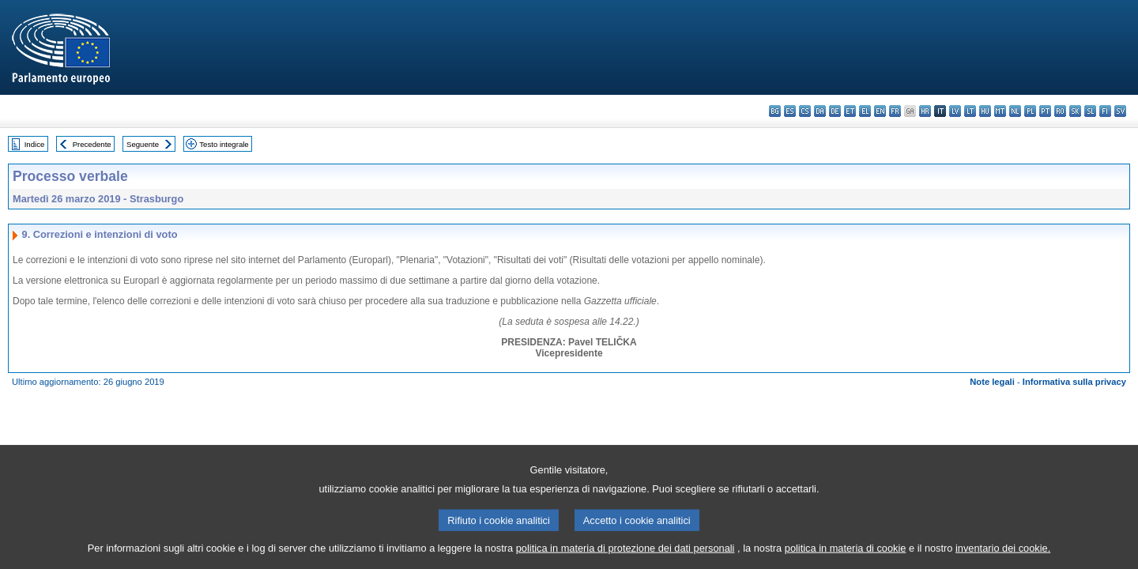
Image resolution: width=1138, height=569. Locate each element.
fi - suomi (1105, 111)
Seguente (142, 144)
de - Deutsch (835, 111)
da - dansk (820, 111)
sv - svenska (1120, 111)
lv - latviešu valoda (955, 111)
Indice (34, 144)
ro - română (1060, 111)
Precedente (92, 144)
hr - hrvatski (925, 111)
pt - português (1045, 111)
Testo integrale (223, 144)
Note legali (992, 381)
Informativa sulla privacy (1074, 381)
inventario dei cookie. (1002, 557)
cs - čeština (805, 111)
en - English (880, 111)
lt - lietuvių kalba (970, 111)
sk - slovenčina (1075, 111)
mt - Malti (1000, 111)
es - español (790, 111)
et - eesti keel (850, 111)
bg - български (775, 111)
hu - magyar (985, 111)
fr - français (895, 111)
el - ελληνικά (865, 111)
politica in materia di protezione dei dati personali (625, 557)
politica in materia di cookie (845, 557)
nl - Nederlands (1015, 111)
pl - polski (1030, 111)
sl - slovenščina (1090, 111)
